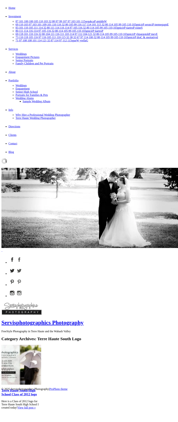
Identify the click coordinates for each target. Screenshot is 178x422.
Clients (12, 134)
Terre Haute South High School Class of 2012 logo (19, 392)
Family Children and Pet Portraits (35, 63)
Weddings (21, 53)
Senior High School (27, 91)
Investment (14, 16)
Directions (14, 126)
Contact (12, 143)
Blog (11, 151)
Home (11, 7)
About (12, 71)
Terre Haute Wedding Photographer (36, 117)
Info (10, 109)
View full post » (26, 407)
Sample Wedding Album (36, 101)
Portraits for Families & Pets (32, 94)
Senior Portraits (24, 60)
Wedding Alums (25, 98)
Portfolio (13, 80)
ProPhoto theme (58, 388)
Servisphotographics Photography (42, 322)
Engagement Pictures (28, 57)
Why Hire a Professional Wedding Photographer (43, 114)
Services (13, 48)
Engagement (23, 88)
